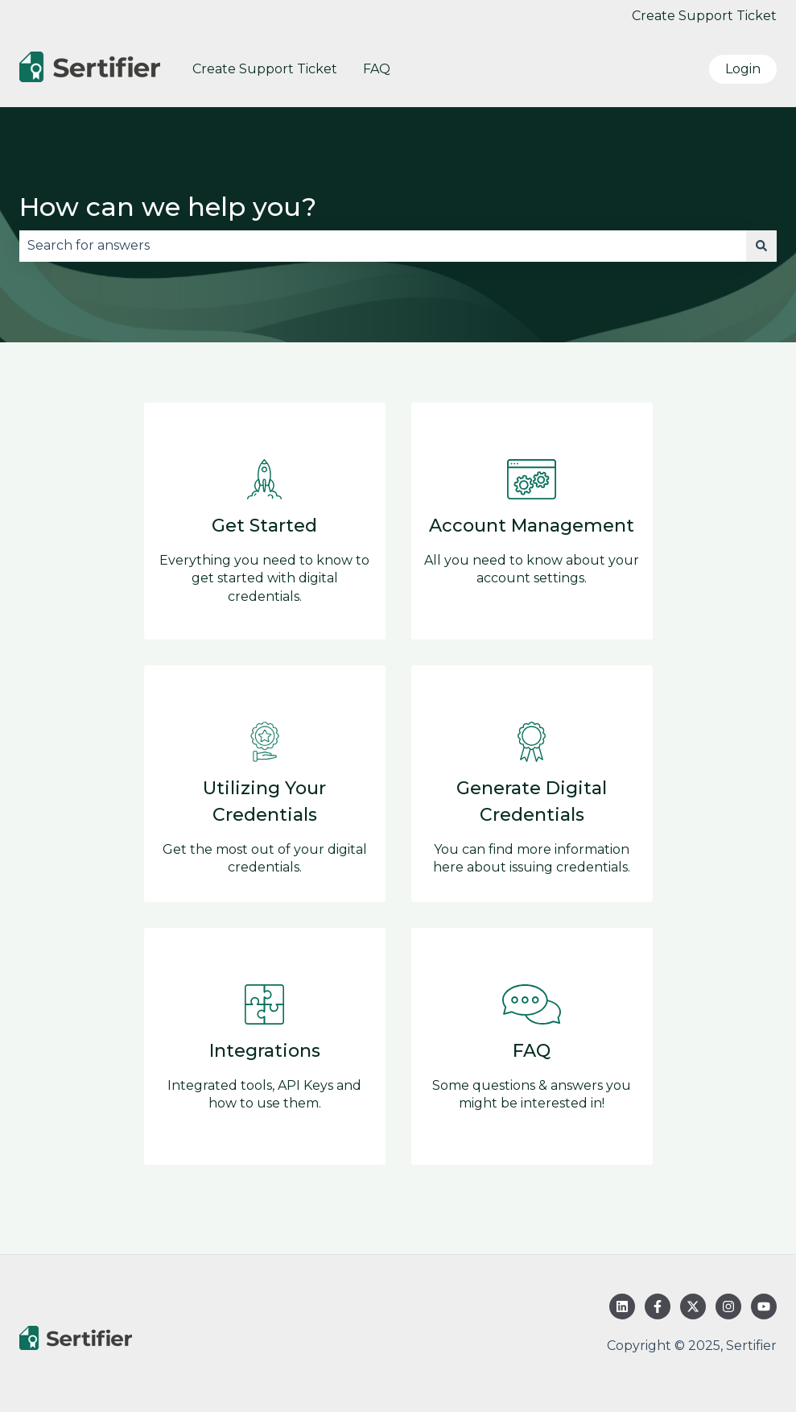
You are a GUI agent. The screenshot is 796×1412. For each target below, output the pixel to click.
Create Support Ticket (704, 15)
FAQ (376, 69)
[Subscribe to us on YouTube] (764, 1306)
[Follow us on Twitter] (693, 1306)
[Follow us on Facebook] (657, 1306)
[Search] (761, 245)
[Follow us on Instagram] (728, 1306)
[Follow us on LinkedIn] (622, 1306)
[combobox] (382, 245)
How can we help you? (167, 206)
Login (743, 69)
